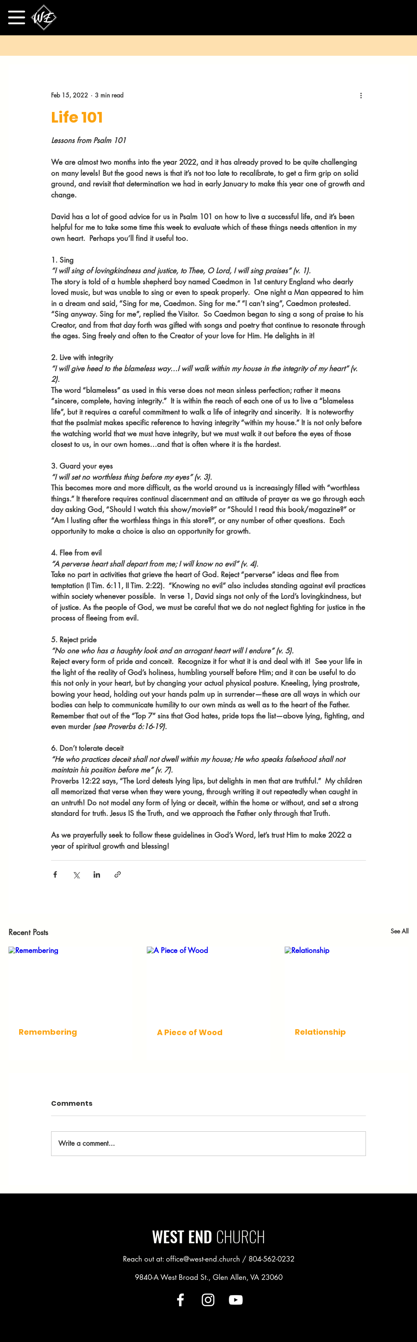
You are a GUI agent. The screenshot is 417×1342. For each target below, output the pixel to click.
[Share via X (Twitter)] (76, 874)
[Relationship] (346, 981)
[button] (16, 17)
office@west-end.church (203, 1259)
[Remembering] (70, 981)
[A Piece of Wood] (209, 981)
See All (399, 931)
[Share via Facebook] (55, 874)
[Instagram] (208, 1299)
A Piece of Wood (190, 1032)
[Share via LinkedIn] (97, 874)
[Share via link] (118, 874)
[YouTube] (235, 1299)
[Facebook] (180, 1299)
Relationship (320, 1032)
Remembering (48, 1032)
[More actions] (361, 95)
